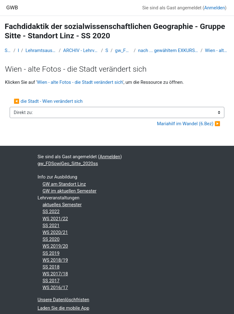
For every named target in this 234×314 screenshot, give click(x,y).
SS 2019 (51, 253)
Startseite (8, 50)
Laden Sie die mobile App (63, 308)
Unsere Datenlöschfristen (63, 299)
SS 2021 (51, 225)
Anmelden (214, 8)
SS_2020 (106, 50)
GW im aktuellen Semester (70, 191)
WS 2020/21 (55, 232)
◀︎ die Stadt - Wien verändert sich (48, 101)
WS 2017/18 (55, 274)
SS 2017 (51, 280)
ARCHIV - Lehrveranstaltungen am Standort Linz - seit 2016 (80, 50)
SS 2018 (51, 267)
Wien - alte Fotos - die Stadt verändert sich (217, 50)
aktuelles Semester (62, 204)
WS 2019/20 (55, 246)
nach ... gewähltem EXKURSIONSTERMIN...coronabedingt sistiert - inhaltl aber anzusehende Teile (168, 50)
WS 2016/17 (55, 287)
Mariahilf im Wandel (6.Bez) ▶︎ (188, 123)
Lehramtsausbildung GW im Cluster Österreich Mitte (41, 50)
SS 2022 (51, 211)
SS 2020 (51, 239)
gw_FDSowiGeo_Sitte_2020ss (123, 50)
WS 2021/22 (55, 218)
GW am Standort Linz (64, 184)
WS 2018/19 (55, 260)
